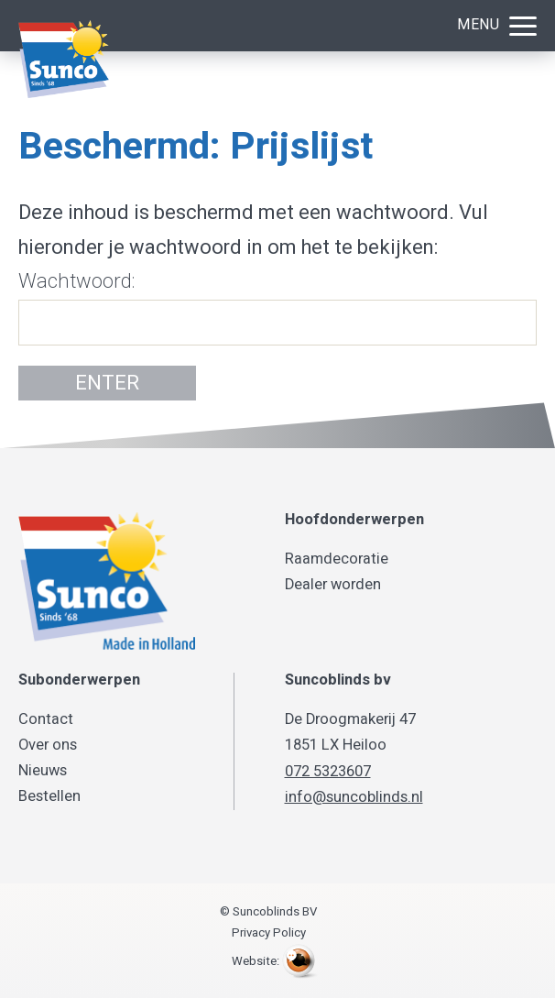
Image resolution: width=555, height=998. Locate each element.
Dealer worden (333, 585)
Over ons (47, 745)
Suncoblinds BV (109, 59)
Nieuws (42, 771)
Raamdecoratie (336, 559)
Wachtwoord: (277, 306)
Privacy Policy (269, 933)
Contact (45, 719)
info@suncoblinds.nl (354, 797)
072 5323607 (328, 772)
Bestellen (49, 796)
